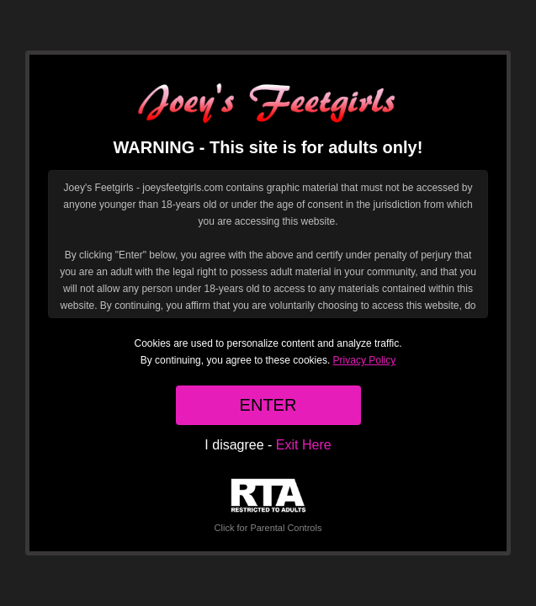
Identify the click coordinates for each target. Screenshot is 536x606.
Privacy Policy (364, 360)
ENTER (268, 405)
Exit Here (304, 445)
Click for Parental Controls (268, 505)
